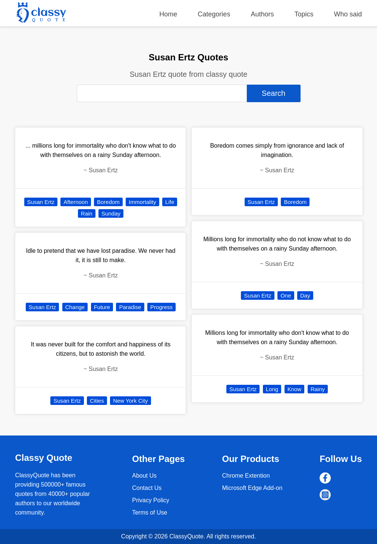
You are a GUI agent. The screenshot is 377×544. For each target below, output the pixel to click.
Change (75, 307)
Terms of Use (149, 512)
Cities (97, 400)
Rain (86, 213)
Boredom (108, 202)
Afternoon (75, 202)
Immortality (142, 202)
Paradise (130, 307)
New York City (130, 400)
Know (295, 389)
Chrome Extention (246, 475)
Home (168, 14)
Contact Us (146, 488)
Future (102, 307)
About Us (144, 475)
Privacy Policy (150, 500)
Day (305, 295)
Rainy (318, 389)
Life (169, 202)
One (285, 295)
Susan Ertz (40, 202)
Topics (303, 14)
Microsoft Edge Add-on (252, 488)
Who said (348, 14)
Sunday (110, 213)
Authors (262, 14)
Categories (214, 14)
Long (272, 389)
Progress (161, 307)
